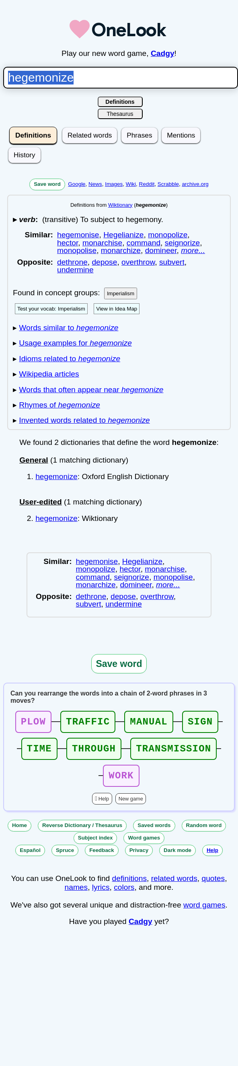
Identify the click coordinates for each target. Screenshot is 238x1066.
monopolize (167, 234)
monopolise (76, 250)
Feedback (101, 857)
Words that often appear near (91, 389)
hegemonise (78, 234)
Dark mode (177, 857)
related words (174, 885)
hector (67, 243)
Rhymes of (59, 405)
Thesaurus (120, 114)
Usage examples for (75, 343)
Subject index (95, 845)
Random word (204, 832)
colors (124, 894)
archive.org (195, 184)
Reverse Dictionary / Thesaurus (82, 832)
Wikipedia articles (49, 374)
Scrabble (168, 184)
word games (204, 912)
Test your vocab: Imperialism (51, 309)
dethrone (72, 262)
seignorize (182, 243)
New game (131, 806)
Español (30, 857)
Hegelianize (123, 234)
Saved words (153, 832)
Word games (144, 845)
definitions (129, 885)
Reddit (147, 184)
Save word (47, 184)
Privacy (138, 857)
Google (76, 184)
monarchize (121, 250)
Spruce (65, 857)
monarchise (102, 243)
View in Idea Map (116, 309)
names (76, 894)
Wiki (131, 184)
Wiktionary (120, 205)
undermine (75, 269)
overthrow (138, 262)
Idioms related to (69, 358)
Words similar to (68, 327)
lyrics (101, 894)
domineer (161, 250)
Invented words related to (84, 420)
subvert (172, 262)
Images (114, 184)
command (143, 243)
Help (103, 806)
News (95, 184)
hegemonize (56, 476)
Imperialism (120, 293)
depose (104, 262)
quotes (213, 885)
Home (19, 832)
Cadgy (162, 53)
